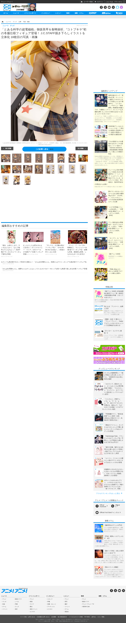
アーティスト (51, 606)
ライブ (32, 604)
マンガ (4, 601)
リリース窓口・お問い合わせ (27, 616)
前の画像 (8, 148)
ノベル (17, 601)
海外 (16, 609)
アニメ (4, 599)
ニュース (16, 13)
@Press (94, 616)
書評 (66, 604)
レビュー (58, 13)
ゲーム (4, 606)
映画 (31, 601)
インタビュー (45, 13)
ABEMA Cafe (86, 606)
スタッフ (49, 599)
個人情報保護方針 (62, 616)
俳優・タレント (51, 604)
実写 (66, 601)
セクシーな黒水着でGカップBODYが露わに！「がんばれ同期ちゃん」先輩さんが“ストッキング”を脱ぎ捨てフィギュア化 (44, 262)
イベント (4, 609)
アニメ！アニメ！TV (88, 604)
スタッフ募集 (100, 616)
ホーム (5, 13)
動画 (67, 13)
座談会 (67, 611)
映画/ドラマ (18, 599)
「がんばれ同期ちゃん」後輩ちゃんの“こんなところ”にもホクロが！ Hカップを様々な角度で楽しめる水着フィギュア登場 (44, 269)
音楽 (3, 604)
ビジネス (32, 611)
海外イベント (33, 609)
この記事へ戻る (44, 149)
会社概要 (53, 616)
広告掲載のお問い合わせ (43, 616)
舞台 (31, 606)
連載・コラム (79, 13)
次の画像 (80, 148)
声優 (16, 604)
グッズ (17, 606)
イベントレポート (30, 13)
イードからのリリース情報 (76, 616)
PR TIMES (87, 616)
